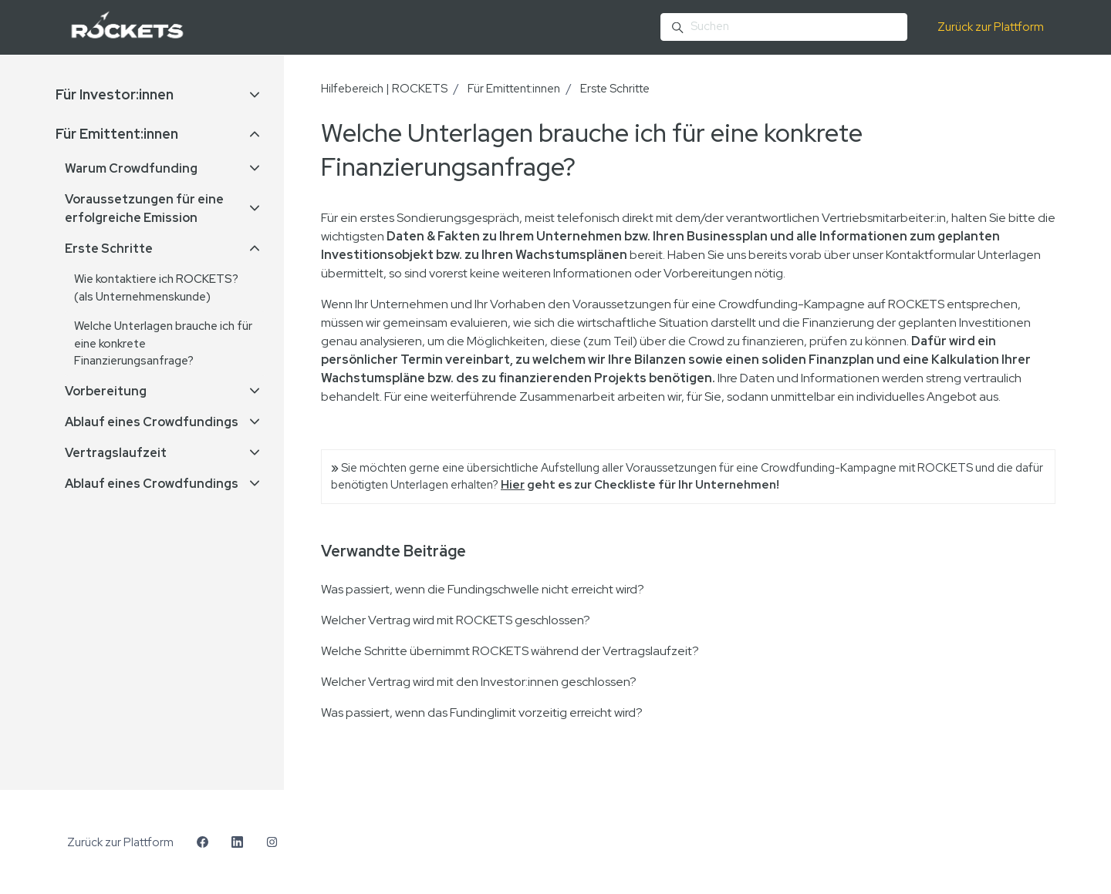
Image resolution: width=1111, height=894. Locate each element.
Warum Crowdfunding (131, 168)
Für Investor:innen (115, 94)
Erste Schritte (615, 88)
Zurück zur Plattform (990, 27)
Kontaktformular (930, 255)
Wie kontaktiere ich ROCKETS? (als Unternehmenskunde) (156, 287)
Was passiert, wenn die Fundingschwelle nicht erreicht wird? (482, 589)
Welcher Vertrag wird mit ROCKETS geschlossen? (455, 620)
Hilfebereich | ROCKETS (384, 88)
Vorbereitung (106, 391)
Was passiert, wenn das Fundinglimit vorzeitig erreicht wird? (482, 712)
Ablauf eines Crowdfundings (151, 422)
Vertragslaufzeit (116, 453)
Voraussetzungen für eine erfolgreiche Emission (144, 208)
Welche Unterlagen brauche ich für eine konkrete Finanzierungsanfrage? (163, 343)
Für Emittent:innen (514, 88)
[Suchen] (783, 27)
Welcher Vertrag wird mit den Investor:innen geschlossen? (479, 682)
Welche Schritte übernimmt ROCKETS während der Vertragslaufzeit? (510, 651)
